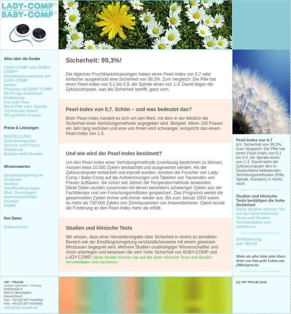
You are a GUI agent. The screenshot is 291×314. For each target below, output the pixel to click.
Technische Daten (21, 111)
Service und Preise (21, 145)
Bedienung (14, 98)
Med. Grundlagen (20, 192)
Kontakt (11, 201)
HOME (10, 205)
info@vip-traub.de (21, 307)
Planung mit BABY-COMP (28, 89)
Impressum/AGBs (20, 197)
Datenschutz (15, 227)
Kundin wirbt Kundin (23, 154)
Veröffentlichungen (22, 188)
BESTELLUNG (17, 136)
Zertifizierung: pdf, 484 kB (249, 241)
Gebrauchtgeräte (20, 141)
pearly (10, 84)
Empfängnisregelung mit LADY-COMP (27, 78)
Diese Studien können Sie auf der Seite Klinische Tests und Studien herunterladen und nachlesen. (260, 218)
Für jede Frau (16, 102)
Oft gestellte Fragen (22, 115)
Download (13, 149)
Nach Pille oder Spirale (25, 106)
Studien (11, 184)
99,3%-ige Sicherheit (23, 93)
